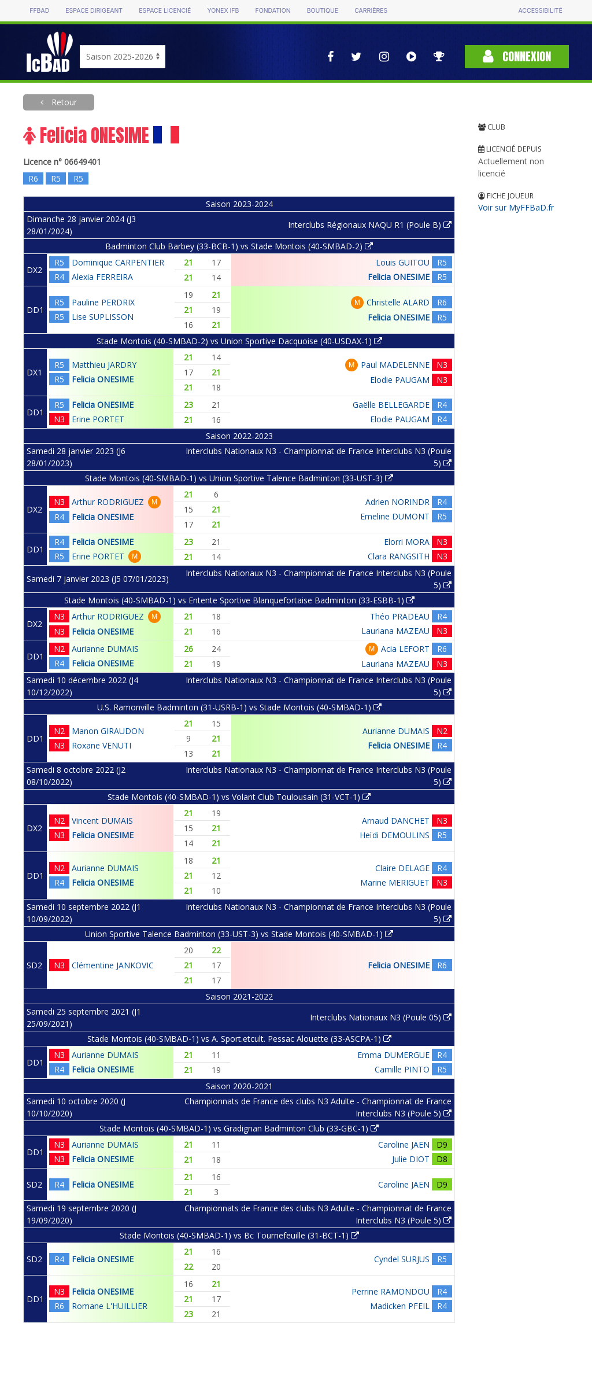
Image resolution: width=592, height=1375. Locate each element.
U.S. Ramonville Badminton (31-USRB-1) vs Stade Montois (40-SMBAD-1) (239, 707)
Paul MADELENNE (395, 364)
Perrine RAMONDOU (391, 1291)
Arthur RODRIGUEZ (108, 501)
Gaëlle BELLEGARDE (391, 404)
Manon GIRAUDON (108, 730)
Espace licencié (165, 10)
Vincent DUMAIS (102, 820)
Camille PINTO (402, 1069)
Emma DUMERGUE (393, 1054)
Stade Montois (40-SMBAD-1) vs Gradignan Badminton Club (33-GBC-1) (239, 1128)
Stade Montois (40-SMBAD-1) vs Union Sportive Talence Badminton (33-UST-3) (239, 478)
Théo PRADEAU (400, 616)
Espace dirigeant (94, 10)
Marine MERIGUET (395, 882)
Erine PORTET (98, 419)
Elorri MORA (407, 541)
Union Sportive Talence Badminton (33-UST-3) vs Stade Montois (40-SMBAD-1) (239, 933)
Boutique (322, 10)
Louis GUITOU (403, 262)
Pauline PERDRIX (103, 302)
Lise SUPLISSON (103, 316)
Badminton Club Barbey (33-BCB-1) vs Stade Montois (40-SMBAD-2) (239, 246)
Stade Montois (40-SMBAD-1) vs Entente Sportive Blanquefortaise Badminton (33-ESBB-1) (239, 600)
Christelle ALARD (398, 302)
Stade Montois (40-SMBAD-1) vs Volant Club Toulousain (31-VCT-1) (239, 796)
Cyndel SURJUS (402, 1259)
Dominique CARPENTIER (118, 262)
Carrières (370, 10)
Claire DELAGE (402, 867)
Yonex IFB (223, 10)
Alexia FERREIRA (102, 276)
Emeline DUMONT (395, 516)
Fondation (272, 10)
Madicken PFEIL (400, 1305)
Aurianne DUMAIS (105, 648)
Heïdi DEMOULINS (395, 835)
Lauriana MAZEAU (395, 630)
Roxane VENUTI (101, 745)
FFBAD (39, 10)
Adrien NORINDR (397, 501)
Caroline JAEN (404, 1144)
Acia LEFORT (405, 648)
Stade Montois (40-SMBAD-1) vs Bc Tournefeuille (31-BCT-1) (239, 1235)
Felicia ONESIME (399, 276)
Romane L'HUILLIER (109, 1305)
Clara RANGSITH (399, 556)
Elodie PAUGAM (400, 379)
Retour (63, 102)
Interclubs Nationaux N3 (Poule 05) (381, 1017)
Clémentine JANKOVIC (113, 965)
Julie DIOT (411, 1158)
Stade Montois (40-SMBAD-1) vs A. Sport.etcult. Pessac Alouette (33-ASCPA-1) (239, 1038)
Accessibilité (540, 10)
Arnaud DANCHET (396, 820)
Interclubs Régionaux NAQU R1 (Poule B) (370, 224)
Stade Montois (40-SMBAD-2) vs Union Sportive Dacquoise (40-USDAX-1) (239, 341)
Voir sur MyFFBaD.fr (516, 207)
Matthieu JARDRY (104, 364)
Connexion (517, 56)
